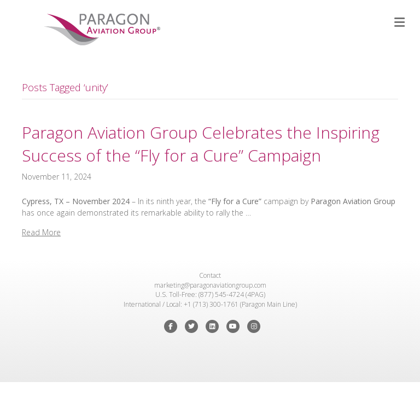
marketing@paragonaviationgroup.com (210, 285)
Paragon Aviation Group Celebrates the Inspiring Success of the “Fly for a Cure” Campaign (201, 143)
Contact (210, 275)
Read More (41, 232)
